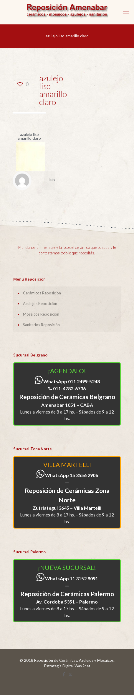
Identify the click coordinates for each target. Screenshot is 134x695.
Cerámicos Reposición (42, 293)
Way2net (82, 666)
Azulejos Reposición (40, 303)
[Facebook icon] (64, 674)
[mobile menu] (126, 12)
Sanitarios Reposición (41, 324)
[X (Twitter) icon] (70, 674)
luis (52, 179)
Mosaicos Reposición (41, 314)
